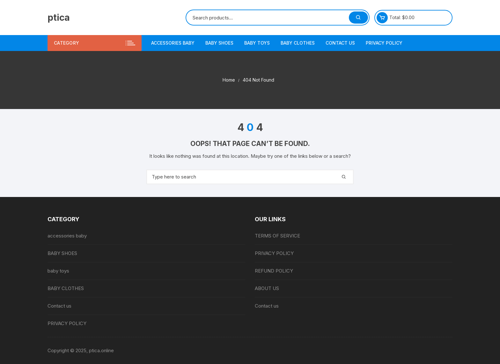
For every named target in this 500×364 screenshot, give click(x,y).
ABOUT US (267, 288)
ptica (59, 17)
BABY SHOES (219, 43)
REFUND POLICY (274, 271)
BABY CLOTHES (298, 43)
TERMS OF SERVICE (277, 236)
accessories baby (173, 43)
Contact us (340, 43)
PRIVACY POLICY (384, 43)
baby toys (257, 43)
